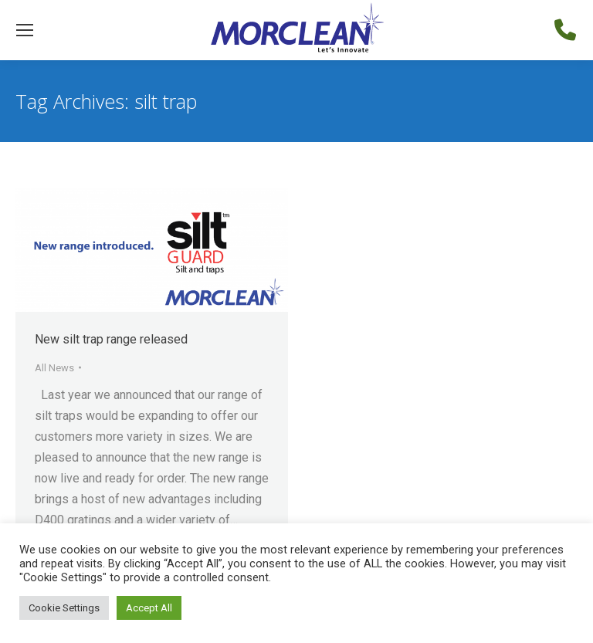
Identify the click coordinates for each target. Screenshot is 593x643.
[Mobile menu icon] (24, 30)
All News (54, 368)
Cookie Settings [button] (64, 608)
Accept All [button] (149, 608)
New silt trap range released (111, 339)
